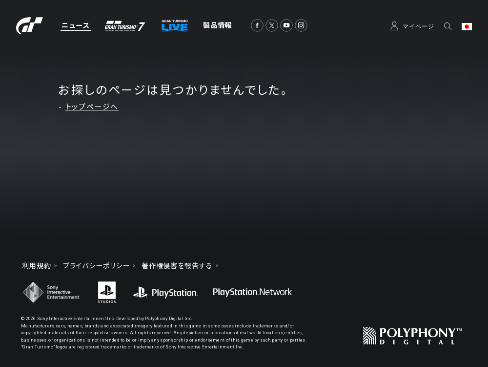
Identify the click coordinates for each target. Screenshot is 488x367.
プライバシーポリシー (96, 265)
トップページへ (92, 107)
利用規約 (36, 265)
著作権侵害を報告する (177, 265)
